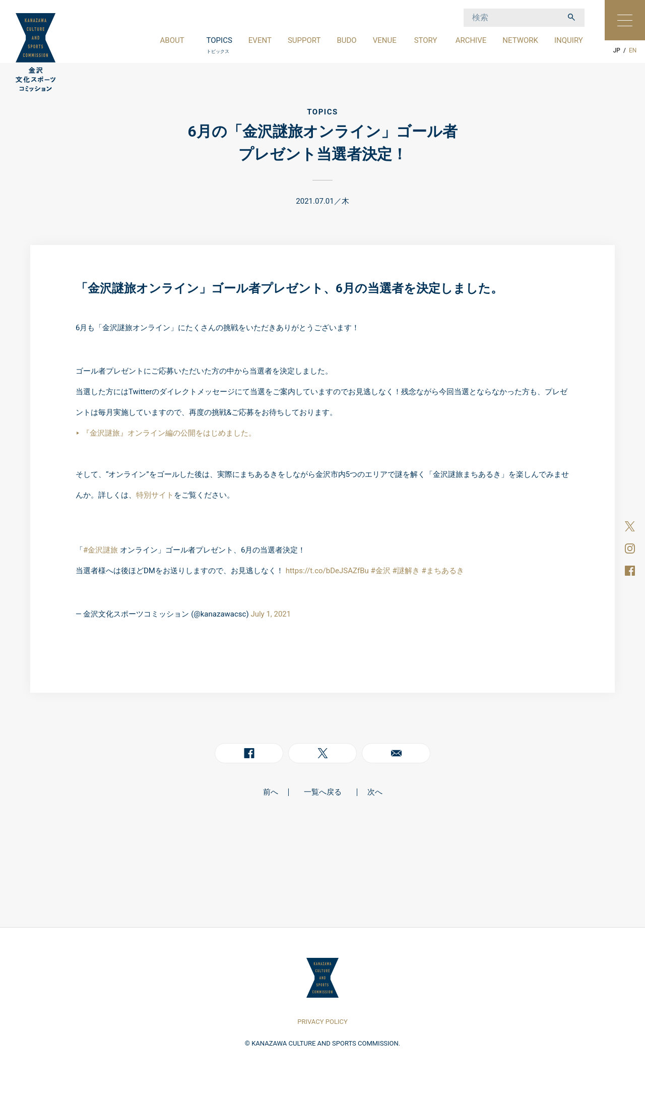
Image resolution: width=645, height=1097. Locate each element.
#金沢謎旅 (100, 550)
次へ (374, 792)
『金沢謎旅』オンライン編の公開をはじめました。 (169, 433)
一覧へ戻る (323, 792)
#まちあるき (442, 570)
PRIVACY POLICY (322, 1021)
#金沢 (380, 570)
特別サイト (155, 495)
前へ (270, 792)
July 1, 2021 (270, 614)
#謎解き (405, 570)
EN (632, 50)
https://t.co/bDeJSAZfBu (327, 570)
